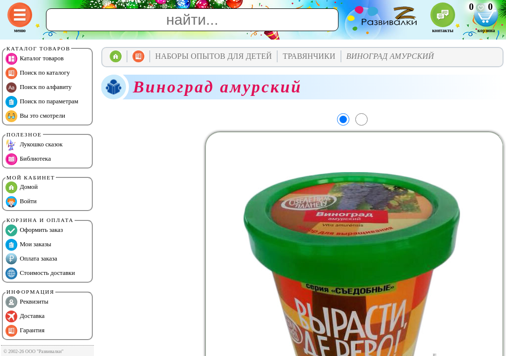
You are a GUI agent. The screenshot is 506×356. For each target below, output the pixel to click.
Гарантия (24, 331)
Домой (21, 187)
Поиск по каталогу (37, 73)
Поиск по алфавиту (38, 87)
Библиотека (28, 159)
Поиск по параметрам (41, 102)
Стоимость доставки (40, 273)
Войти (21, 202)
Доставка (24, 316)
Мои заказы (28, 245)
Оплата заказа (31, 259)
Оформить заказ (34, 230)
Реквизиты (26, 302)
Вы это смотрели (35, 116)
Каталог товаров (34, 59)
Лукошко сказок (34, 145)
